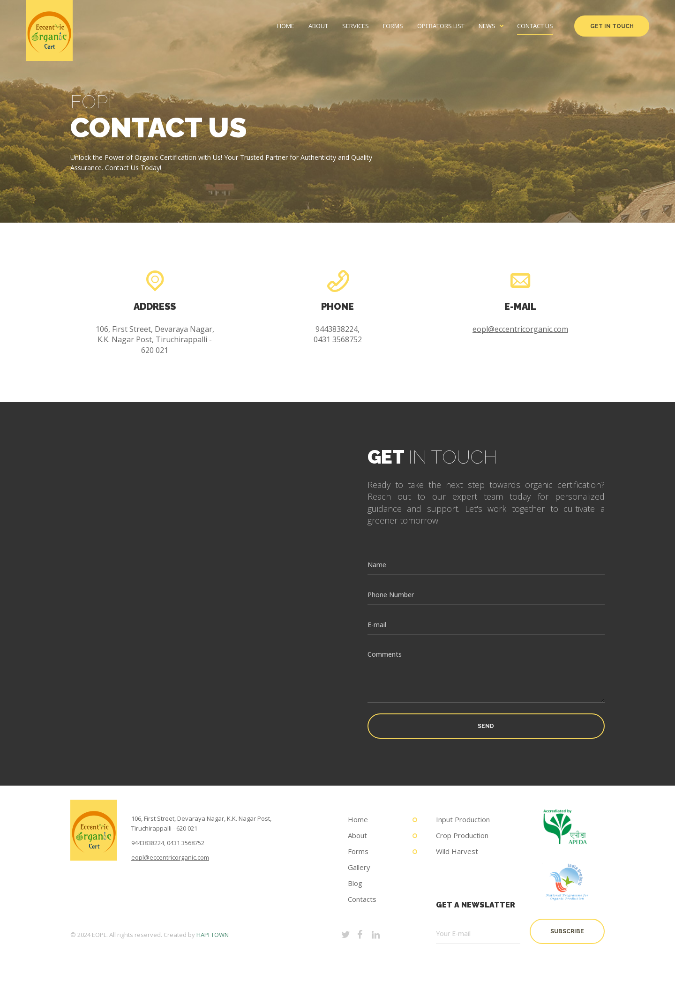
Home (285, 26)
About (318, 26)
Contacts (362, 899)
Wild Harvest (457, 851)
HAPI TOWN (212, 934)
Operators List (441, 26)
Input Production (463, 819)
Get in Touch (612, 26)
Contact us (535, 26)
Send (486, 726)
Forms (393, 26)
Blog (355, 883)
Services (355, 26)
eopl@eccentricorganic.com (520, 329)
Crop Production (462, 835)
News (487, 26)
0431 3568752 (185, 843)
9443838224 (147, 843)
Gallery (359, 867)
